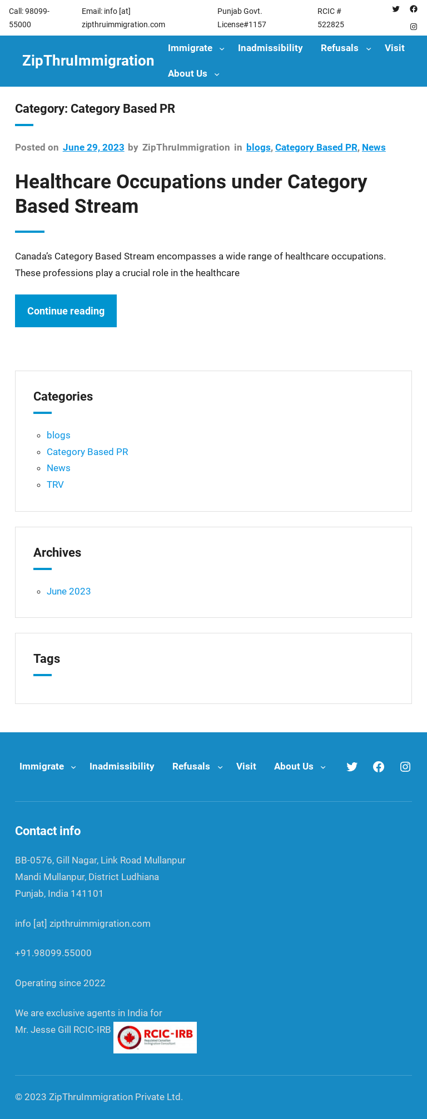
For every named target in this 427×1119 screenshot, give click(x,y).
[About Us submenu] (217, 74)
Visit (395, 47)
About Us (187, 73)
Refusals (340, 47)
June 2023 (69, 591)
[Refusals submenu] (368, 48)
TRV (55, 484)
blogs (258, 147)
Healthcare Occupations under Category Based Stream (191, 194)
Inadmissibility (270, 47)
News (374, 147)
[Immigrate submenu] (222, 48)
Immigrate (190, 47)
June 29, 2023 (94, 147)
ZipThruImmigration (88, 60)
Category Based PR (316, 147)
